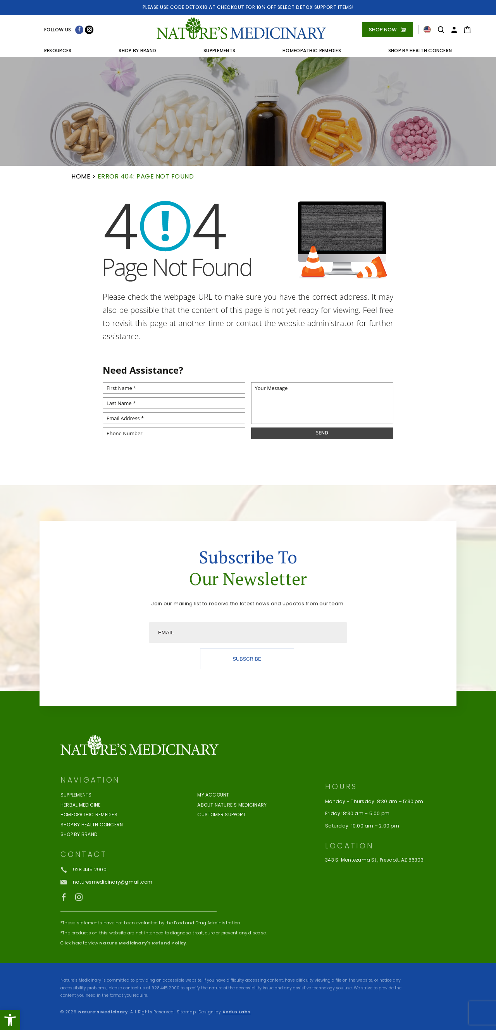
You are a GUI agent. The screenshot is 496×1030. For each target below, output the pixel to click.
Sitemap (186, 1012)
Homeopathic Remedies (311, 50)
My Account (213, 831)
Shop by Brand (137, 50)
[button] (10, 1020)
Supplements (219, 50)
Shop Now (383, 29)
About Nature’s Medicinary (232, 842)
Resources (58, 50)
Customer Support (221, 851)
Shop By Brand (78, 871)
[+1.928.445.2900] (83, 906)
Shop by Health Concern (420, 50)
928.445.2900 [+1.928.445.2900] (165, 988)
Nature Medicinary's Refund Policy (142, 979)
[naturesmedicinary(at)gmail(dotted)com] (106, 918)
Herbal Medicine (80, 842)
